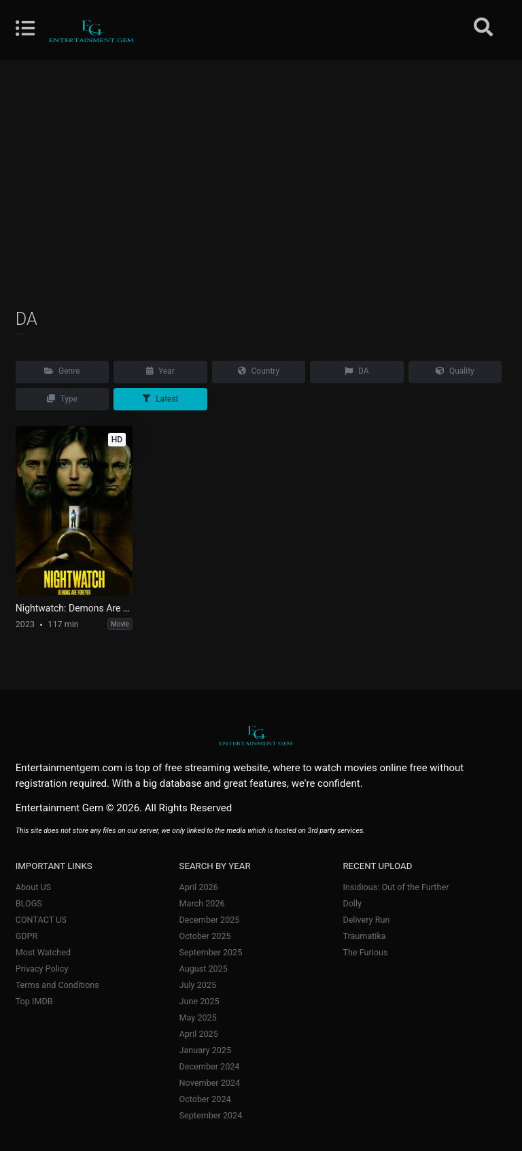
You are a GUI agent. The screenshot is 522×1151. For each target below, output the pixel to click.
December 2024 (209, 1066)
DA (357, 371)
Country (259, 371)
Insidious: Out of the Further (396, 887)
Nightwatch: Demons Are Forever (74, 608)
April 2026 (198, 887)
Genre (62, 371)
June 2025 (199, 1001)
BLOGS (29, 903)
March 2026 (202, 903)
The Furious (365, 952)
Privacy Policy (42, 968)
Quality (455, 371)
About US (33, 887)
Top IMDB (34, 1001)
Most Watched (43, 952)
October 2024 (205, 1099)
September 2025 (211, 952)
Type (62, 399)
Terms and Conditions (57, 985)
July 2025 (197, 985)
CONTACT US (41, 920)
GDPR (27, 936)
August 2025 (203, 968)
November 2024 (210, 1083)
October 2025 (205, 936)
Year (160, 371)
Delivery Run (366, 920)
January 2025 (205, 1050)
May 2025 (198, 1017)
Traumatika (364, 936)
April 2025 (198, 1034)
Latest (160, 399)
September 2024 (211, 1115)
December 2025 (209, 920)
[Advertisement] (261, 183)
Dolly (352, 903)
